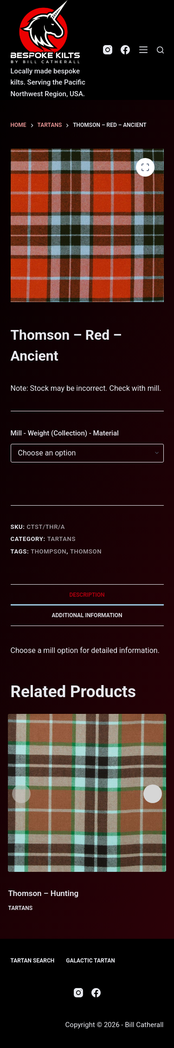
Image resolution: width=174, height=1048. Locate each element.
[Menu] (143, 50)
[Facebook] (125, 49)
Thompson (48, 551)
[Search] (160, 49)
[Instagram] (107, 49)
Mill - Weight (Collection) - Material (65, 433)
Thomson (86, 551)
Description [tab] (86, 595)
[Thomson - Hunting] (87, 793)
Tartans (61, 538)
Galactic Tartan (90, 960)
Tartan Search (33, 960)
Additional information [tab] (87, 615)
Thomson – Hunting (43, 893)
